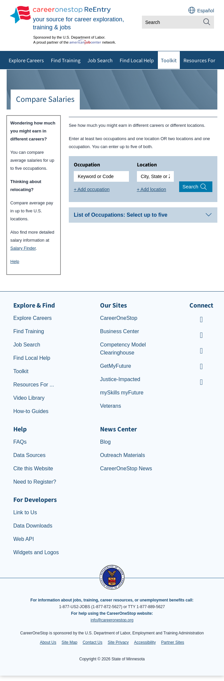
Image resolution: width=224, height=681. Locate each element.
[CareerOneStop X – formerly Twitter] (201, 383)
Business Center (119, 331)
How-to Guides (31, 411)
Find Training (65, 60)
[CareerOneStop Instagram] (201, 351)
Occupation (87, 164)
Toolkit (168, 60)
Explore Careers (26, 60)
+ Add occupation (92, 189)
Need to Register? (34, 482)
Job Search (100, 60)
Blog (105, 442)
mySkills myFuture (122, 392)
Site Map (69, 642)
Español (205, 10)
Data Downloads (32, 526)
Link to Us (25, 512)
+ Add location (151, 189)
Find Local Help (137, 60)
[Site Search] (206, 22)
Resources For (199, 60)
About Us (48, 642)
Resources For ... (33, 384)
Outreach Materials (122, 455)
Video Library (29, 398)
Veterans (110, 406)
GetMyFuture (115, 366)
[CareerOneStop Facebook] (201, 336)
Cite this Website (33, 468)
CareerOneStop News (126, 468)
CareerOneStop (118, 318)
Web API (23, 539)
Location (147, 164)
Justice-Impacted (120, 379)
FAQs (20, 442)
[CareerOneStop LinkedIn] (201, 367)
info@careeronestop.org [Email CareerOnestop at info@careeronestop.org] (112, 620)
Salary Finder (23, 248)
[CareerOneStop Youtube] (201, 320)
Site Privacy (118, 642)
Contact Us (92, 642)
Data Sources (29, 455)
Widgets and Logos (36, 552)
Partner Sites (172, 642)
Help (14, 261)
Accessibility (145, 642)
